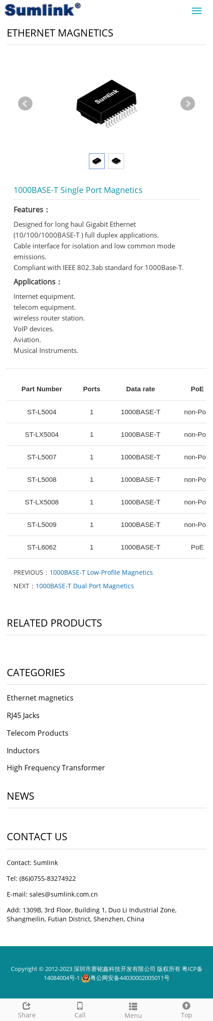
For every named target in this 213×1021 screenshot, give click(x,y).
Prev (25, 103)
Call (79, 1009)
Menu (133, 1009)
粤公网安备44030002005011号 (130, 978)
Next (188, 103)
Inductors (23, 750)
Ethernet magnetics (40, 698)
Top (186, 1009)
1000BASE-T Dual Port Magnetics (85, 585)
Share (26, 1009)
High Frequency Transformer (56, 768)
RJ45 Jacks (23, 715)
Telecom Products (38, 733)
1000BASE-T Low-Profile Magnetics (101, 572)
